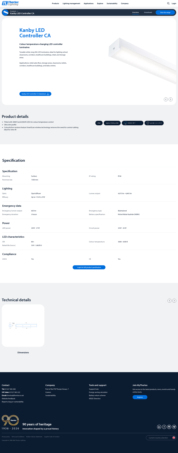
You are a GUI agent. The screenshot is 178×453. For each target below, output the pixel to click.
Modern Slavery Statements (34, 437)
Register (140, 397)
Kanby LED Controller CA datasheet (35, 94)
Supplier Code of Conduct (51, 437)
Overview (135, 12)
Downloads (148, 12)
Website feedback (8, 398)
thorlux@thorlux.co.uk (15, 395)
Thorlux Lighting (20, 440)
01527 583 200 (10, 389)
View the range (165, 12)
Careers (48, 392)
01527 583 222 (14, 392)
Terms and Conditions (18, 437)
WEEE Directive (94, 398)
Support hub (94, 389)
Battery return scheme (97, 395)
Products (13, 11)
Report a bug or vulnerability (12, 402)
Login (174, 3)
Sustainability (50, 395)
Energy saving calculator (98, 392)
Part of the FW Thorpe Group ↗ (57, 389)
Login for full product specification (89, 267)
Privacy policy (6, 437)
